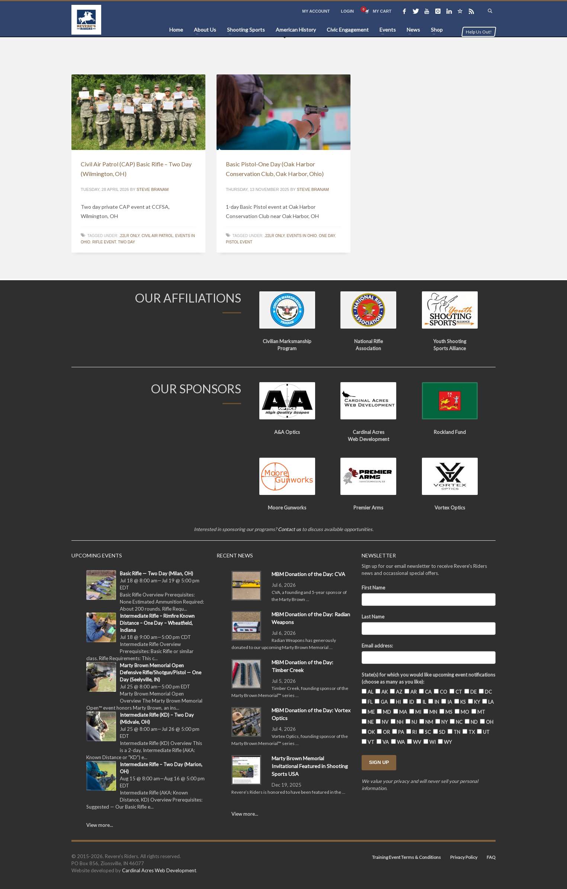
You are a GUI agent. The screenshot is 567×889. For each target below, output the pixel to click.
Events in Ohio (301, 236)
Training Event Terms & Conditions (406, 857)
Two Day (126, 242)
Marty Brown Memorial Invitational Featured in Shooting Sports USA (310, 766)
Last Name (373, 617)
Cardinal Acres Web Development (159, 870)
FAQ (491, 857)
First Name (373, 588)
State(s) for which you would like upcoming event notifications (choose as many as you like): (428, 678)
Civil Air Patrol (157, 236)
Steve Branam (153, 189)
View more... (99, 825)
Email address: (377, 646)
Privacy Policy (463, 857)
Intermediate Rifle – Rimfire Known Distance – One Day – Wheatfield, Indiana (157, 623)
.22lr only (129, 236)
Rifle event (104, 242)
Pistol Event (239, 242)
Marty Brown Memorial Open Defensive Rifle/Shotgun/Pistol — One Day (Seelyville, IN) (160, 672)
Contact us (289, 529)
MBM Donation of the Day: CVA (308, 574)
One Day (327, 236)
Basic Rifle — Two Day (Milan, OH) (156, 573)
